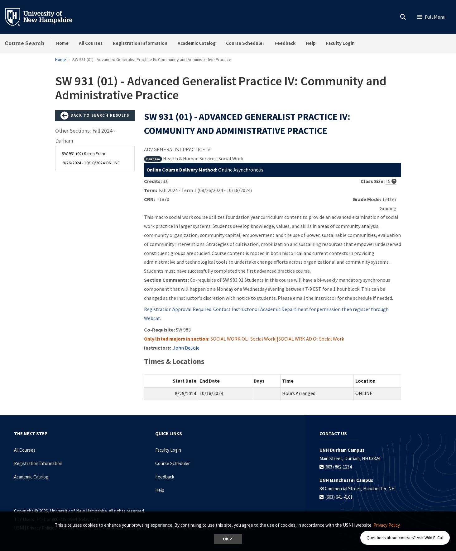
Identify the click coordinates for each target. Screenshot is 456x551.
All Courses (91, 43)
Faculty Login (340, 43)
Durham (153, 159)
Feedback (285, 43)
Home (62, 43)
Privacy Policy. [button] (387, 525)
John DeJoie (186, 348)
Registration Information (140, 43)
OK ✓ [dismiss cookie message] (228, 539)
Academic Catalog (197, 43)
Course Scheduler (245, 43)
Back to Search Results (94, 116)
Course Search (25, 43)
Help (311, 43)
